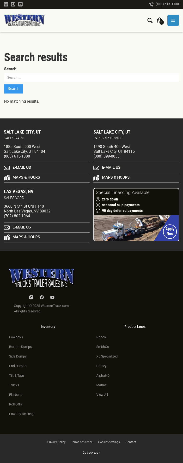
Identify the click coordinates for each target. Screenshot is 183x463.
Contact (131, 442)
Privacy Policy (56, 442)
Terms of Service (81, 442)
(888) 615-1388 (17, 156)
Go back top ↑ (91, 452)
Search (10, 69)
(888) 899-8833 (106, 156)
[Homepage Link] (26, 20)
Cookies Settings (109, 442)
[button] (173, 20)
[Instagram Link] (6, 4)
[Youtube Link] (20, 4)
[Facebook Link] (13, 4)
